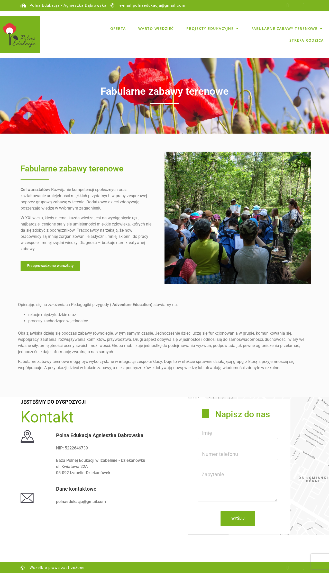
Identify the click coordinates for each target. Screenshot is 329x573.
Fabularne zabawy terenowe (287, 28)
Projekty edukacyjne (212, 28)
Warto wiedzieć (156, 28)
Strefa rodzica (306, 40)
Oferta (118, 28)
